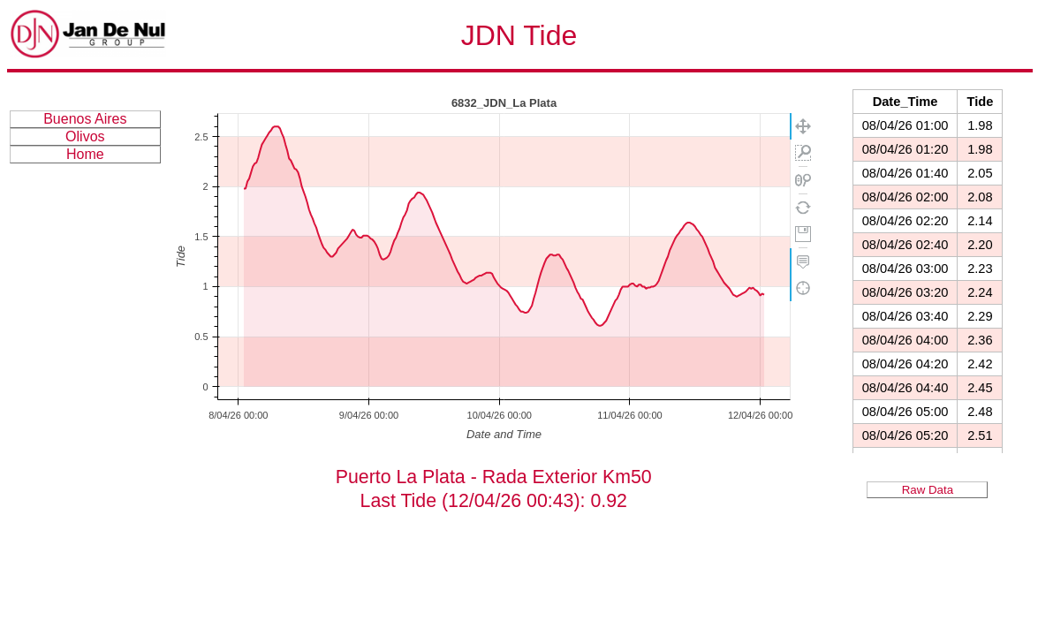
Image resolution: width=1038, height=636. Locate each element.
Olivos (84, 136)
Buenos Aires (84, 118)
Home (85, 154)
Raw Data (928, 489)
